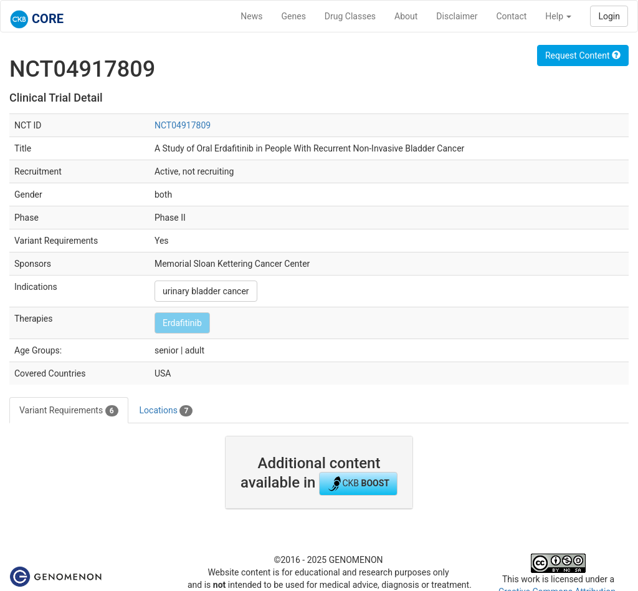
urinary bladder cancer (206, 291)
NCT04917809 (183, 125)
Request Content (583, 55)
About (405, 16)
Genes (294, 16)
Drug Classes (350, 16)
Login (609, 16)
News (251, 16)
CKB (358, 483)
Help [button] (558, 16)
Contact (511, 16)
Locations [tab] (166, 410)
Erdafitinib (182, 323)
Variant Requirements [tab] (68, 410)
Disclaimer (456, 16)
